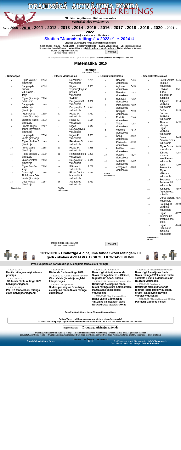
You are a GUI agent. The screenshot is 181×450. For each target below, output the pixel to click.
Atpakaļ (77, 339)
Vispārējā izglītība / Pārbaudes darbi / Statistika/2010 (78, 321)
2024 (127, 38)
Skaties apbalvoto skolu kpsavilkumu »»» (114, 57)
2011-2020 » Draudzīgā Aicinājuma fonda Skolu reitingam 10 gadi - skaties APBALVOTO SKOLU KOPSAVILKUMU (90, 255)
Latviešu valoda (90, 48)
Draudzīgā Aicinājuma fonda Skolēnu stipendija (124, 335)
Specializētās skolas (131, 46)
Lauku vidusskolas (108, 46)
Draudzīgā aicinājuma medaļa (60, 335)
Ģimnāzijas (68, 46)
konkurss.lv (89, 35)
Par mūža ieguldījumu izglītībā (133, 333)
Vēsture (138, 48)
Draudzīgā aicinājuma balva (88, 335)
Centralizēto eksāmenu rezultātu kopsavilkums (96, 333)
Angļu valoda (107, 48)
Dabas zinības (124, 48)
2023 (107, 38)
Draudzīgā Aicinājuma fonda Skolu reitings (54, 333)
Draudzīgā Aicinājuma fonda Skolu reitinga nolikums (91, 43)
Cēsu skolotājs (154, 335)
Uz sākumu (103, 35)
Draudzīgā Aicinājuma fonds (100, 327)
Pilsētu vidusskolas (86, 46)
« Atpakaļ (76, 35)
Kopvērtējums (59, 48)
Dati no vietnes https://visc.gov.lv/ (90, 319)
